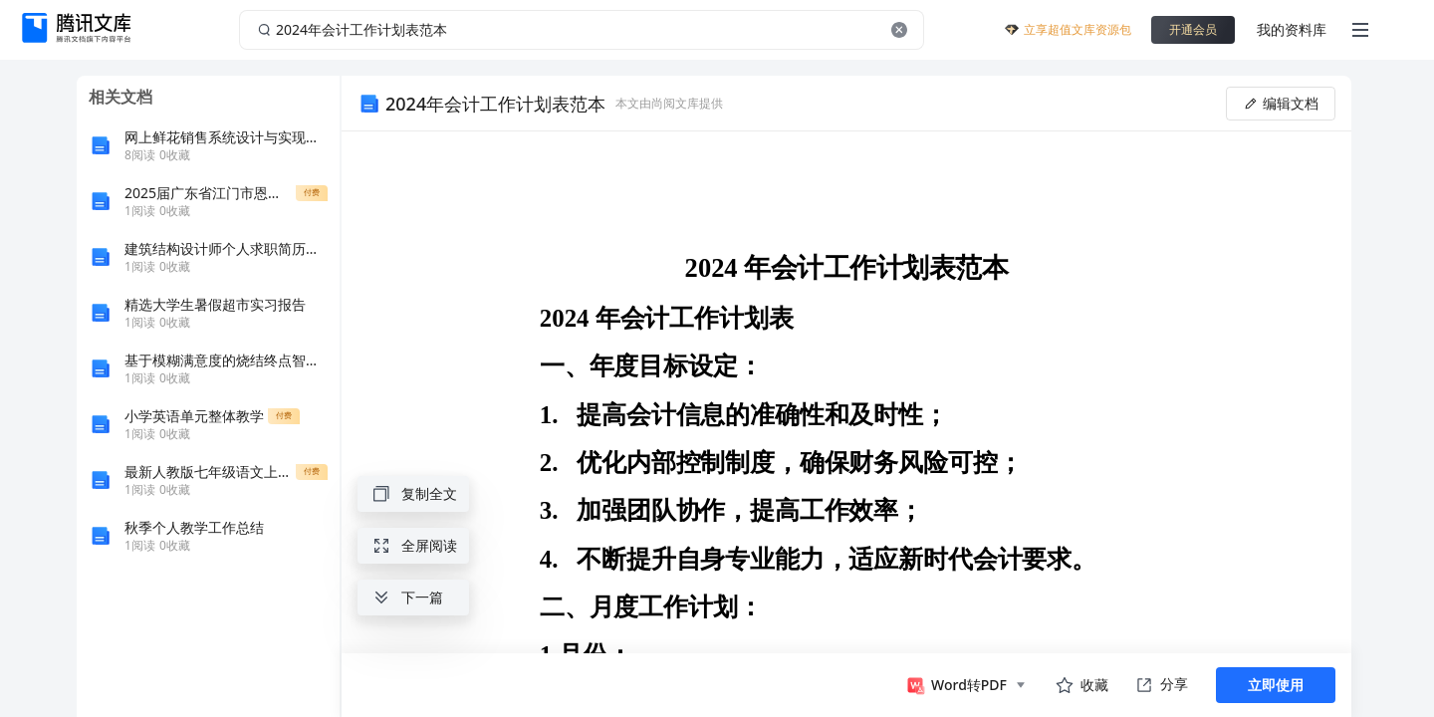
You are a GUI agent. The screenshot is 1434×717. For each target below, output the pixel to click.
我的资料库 (1291, 29)
